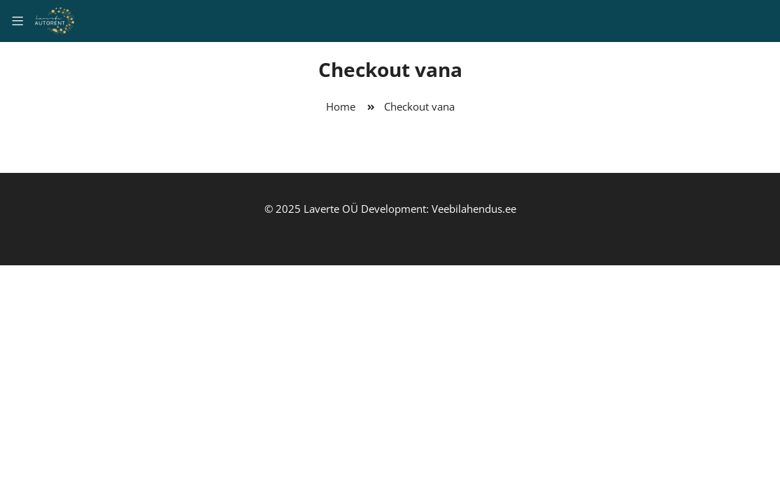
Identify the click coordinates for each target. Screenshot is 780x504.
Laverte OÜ (331, 209)
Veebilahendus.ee (474, 209)
